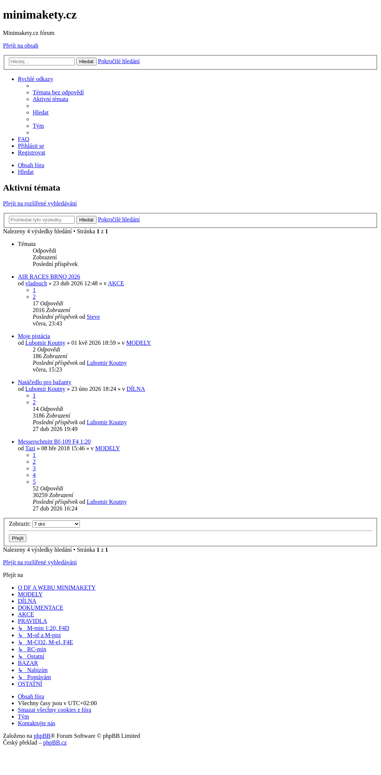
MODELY (138, 343)
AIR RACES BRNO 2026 (49, 276)
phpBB (42, 736)
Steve (93, 317)
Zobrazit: (44, 524)
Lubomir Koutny (45, 343)
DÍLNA (135, 389)
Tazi (30, 448)
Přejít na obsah (20, 45)
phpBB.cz (55, 742)
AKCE (116, 283)
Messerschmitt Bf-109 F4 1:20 (54, 441)
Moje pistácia (34, 336)
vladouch (36, 283)
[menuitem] (58, 92)
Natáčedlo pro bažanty (44, 382)
